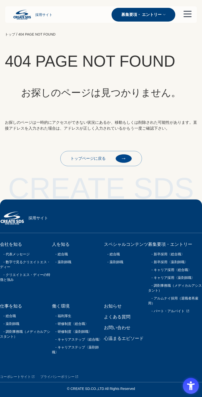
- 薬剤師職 (9, 324)
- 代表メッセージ (15, 254)
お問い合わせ (117, 327)
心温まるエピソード (124, 338)
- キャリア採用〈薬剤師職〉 (171, 278)
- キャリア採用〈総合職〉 (169, 270)
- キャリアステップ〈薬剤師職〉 (75, 349)
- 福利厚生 (61, 316)
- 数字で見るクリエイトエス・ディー (25, 264)
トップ (10, 34)
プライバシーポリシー (57, 377)
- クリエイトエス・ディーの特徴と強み (25, 277)
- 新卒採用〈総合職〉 (166, 254)
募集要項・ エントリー (143, 14)
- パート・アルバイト (166, 311)
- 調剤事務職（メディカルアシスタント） (25, 334)
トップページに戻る (101, 158)
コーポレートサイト (15, 377)
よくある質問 (117, 316)
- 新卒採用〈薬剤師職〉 (168, 262)
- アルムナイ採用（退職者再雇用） (173, 300)
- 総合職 (8, 316)
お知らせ (113, 306)
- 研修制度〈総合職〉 (70, 324)
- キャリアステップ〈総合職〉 (77, 339)
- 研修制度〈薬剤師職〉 (72, 332)
